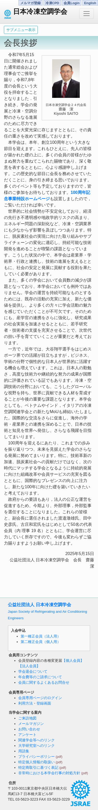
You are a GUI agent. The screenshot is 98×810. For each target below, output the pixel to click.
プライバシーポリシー (36, 756)
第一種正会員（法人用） (41, 636)
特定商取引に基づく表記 (38, 767)
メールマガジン (31, 724)
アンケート (27, 734)
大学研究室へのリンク (36, 745)
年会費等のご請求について (40, 677)
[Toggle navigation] (86, 13)
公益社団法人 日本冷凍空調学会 (47, 611)
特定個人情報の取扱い (36, 762)
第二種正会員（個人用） (41, 642)
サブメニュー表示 (20, 30)
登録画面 (43, 703)
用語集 (23, 751)
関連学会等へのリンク (36, 740)
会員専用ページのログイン (40, 698)
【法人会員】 (29, 666)
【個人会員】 (73, 660)
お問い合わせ (29, 729)
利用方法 (25, 703)
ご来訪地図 (27, 718)
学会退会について (32, 671)
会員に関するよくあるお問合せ (43, 682)
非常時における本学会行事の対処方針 (49, 773)
